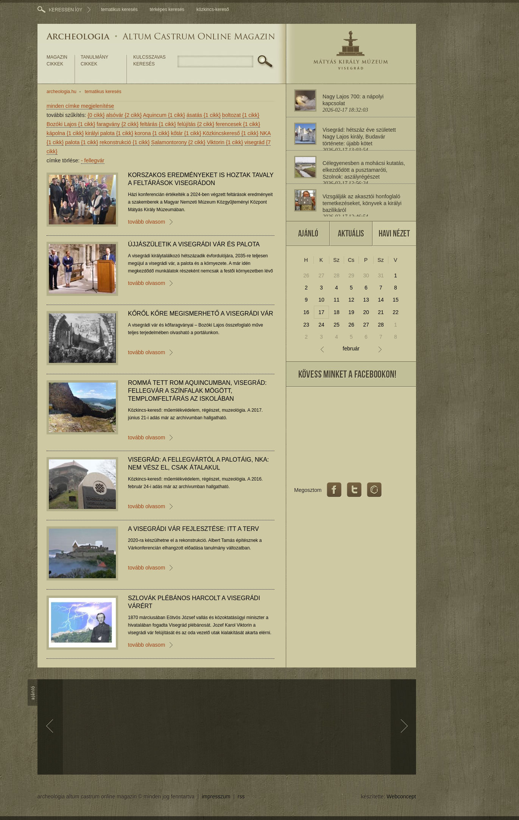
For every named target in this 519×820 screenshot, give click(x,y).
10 (321, 300)
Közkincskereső (230, 133)
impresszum (216, 797)
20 (366, 312)
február (351, 349)
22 (396, 312)
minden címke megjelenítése (80, 106)
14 (381, 300)
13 (366, 300)
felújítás (196, 124)
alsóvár (124, 115)
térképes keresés (167, 9)
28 (337, 275)
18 (337, 312)
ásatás (204, 115)
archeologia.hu (61, 91)
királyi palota (109, 133)
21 (381, 312)
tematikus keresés (119, 9)
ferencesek (238, 124)
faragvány (118, 124)
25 (337, 325)
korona (152, 133)
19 (351, 312)
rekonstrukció (125, 142)
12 (351, 300)
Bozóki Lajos (71, 124)
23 (306, 325)
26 (306, 275)
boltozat (240, 115)
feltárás (158, 124)
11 (337, 300)
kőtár (186, 133)
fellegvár (92, 160)
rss (241, 797)
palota (81, 142)
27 (321, 275)
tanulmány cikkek (94, 60)
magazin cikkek (57, 60)
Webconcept (401, 797)
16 (306, 312)
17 (321, 312)
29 (351, 275)
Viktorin (225, 142)
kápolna (65, 133)
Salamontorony (178, 142)
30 (366, 275)
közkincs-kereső (212, 9)
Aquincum (164, 115)
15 (396, 300)
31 (381, 275)
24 (321, 325)
